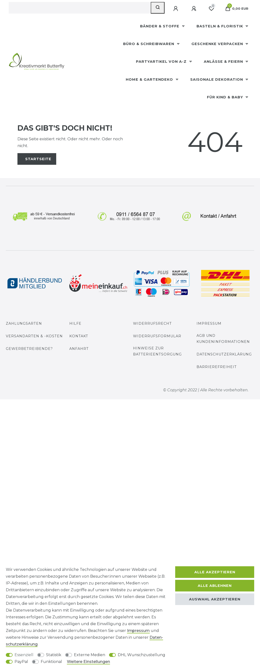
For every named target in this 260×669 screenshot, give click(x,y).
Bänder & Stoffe (160, 26)
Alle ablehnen (215, 585)
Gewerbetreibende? (29, 348)
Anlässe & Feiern (224, 61)
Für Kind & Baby (225, 97)
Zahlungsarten (24, 323)
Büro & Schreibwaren (149, 44)
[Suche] (158, 8)
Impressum (209, 323)
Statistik (53, 655)
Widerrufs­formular (157, 336)
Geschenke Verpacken (217, 44)
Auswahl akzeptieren (214, 599)
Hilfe (75, 323)
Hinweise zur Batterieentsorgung (157, 351)
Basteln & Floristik (220, 26)
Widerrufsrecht (152, 323)
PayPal (21, 661)
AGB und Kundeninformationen (223, 338)
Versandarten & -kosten (34, 336)
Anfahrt (79, 348)
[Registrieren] (194, 8)
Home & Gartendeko (150, 79)
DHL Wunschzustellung (141, 655)
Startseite (38, 159)
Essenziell (24, 655)
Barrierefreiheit (217, 367)
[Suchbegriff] (80, 8)
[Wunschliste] (211, 8)
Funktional (51, 661)
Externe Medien (89, 655)
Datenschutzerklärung (224, 354)
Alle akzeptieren (214, 572)
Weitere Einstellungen (88, 661)
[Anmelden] (176, 8)
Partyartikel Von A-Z (162, 61)
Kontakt (78, 336)
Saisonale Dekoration (217, 79)
